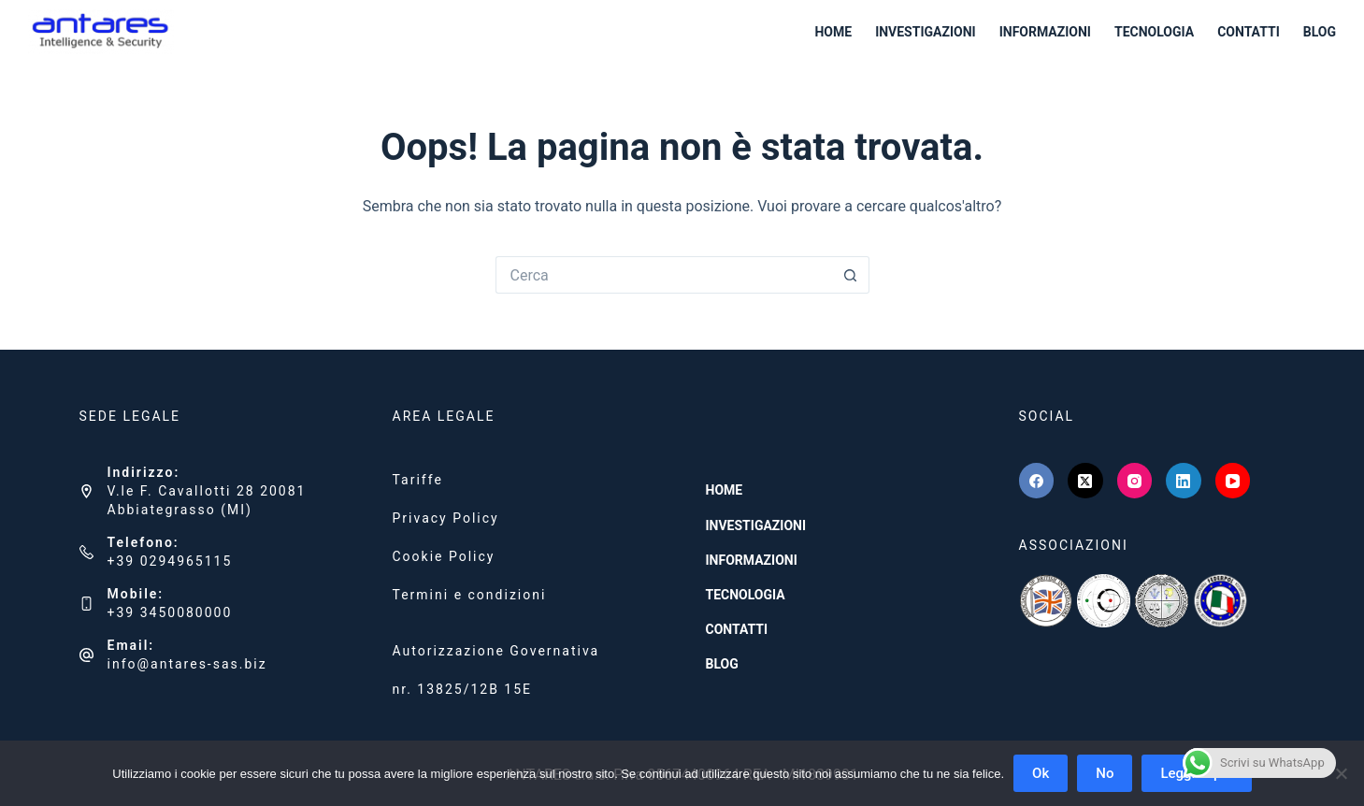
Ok (1040, 773)
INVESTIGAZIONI (925, 31)
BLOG (1319, 31)
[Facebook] (1037, 480)
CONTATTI (1248, 31)
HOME (833, 31)
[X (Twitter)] (1085, 480)
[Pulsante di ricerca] (850, 275)
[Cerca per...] (663, 275)
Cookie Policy (444, 556)
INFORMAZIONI (1045, 31)
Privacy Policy (446, 518)
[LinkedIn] (1183, 480)
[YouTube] (1233, 480)
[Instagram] (1135, 480)
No (1104, 773)
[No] (1340, 773)
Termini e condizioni (470, 594)
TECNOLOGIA (1154, 31)
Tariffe (418, 479)
